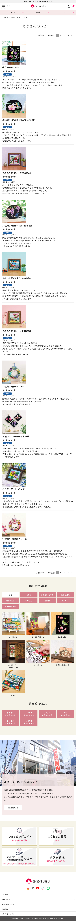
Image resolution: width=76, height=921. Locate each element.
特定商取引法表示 (8, 904)
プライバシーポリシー (9, 914)
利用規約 (5, 909)
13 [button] (68, 35)
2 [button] (60, 35)
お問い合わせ (6, 899)
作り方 (13, 12)
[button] (72, 35)
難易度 (38, 12)
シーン (63, 12)
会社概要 (5, 895)
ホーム (5, 17)
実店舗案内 (13, 807)
